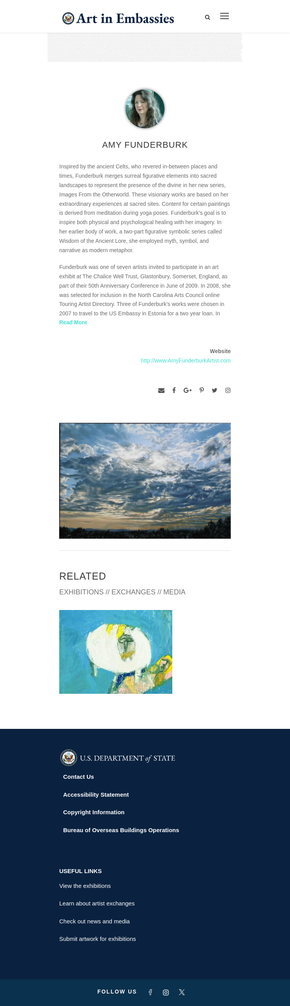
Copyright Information (94, 812)
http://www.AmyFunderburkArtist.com (186, 360)
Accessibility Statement (96, 794)
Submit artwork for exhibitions (97, 938)
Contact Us (78, 776)
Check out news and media (94, 921)
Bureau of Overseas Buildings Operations (121, 830)
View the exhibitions (85, 885)
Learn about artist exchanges (96, 903)
